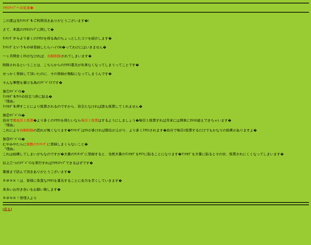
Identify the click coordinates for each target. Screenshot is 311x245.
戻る (7, 209)
